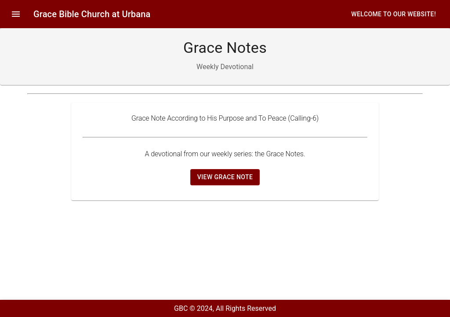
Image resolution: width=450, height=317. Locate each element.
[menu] (15, 14)
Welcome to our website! (393, 14)
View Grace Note (225, 177)
